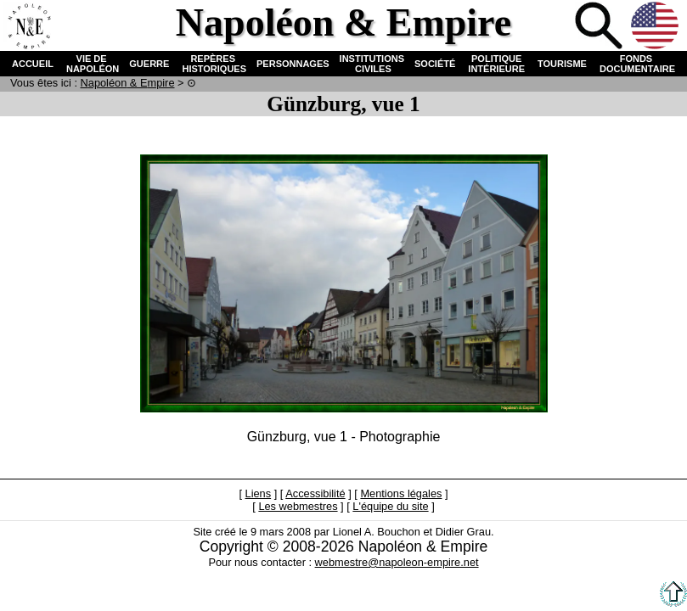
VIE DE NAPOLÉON (91, 63)
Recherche (600, 27)
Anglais (656, 27)
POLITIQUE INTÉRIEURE (496, 63)
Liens (258, 493)
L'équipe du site (390, 506)
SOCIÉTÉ (434, 64)
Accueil (28, 27)
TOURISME (562, 64)
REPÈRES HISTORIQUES (212, 63)
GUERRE (149, 64)
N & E (128, 82)
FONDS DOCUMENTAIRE (636, 63)
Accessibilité (315, 493)
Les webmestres (297, 506)
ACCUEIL (32, 64)
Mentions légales (401, 493)
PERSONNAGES (292, 64)
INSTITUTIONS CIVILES (372, 63)
